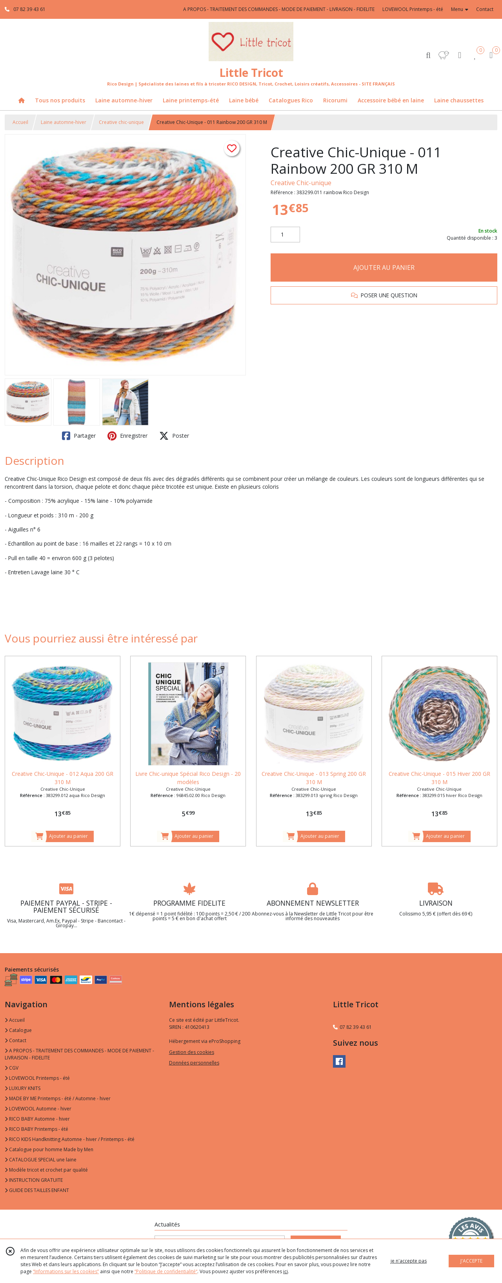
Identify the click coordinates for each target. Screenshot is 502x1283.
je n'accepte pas (409, 1261)
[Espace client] (459, 54)
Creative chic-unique (121, 122)
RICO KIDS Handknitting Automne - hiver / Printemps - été (70, 1139)
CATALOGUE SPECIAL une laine (40, 1159)
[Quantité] (285, 234)
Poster (174, 435)
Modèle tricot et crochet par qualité (46, 1170)
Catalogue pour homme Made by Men (49, 1149)
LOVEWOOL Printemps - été (37, 1078)
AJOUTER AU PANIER (384, 267)
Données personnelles (194, 1062)
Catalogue (18, 1030)
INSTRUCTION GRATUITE (34, 1180)
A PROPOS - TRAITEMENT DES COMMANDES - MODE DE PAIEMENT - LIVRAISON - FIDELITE (79, 1054)
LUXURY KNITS (22, 1088)
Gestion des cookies (191, 1052)
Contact (484, 9)
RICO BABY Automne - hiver (37, 1119)
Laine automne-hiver (63, 122)
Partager (79, 435)
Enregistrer (127, 435)
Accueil (20, 122)
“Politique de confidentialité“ (166, 1271)
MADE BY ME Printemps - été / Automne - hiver (58, 1098)
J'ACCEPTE (471, 1261)
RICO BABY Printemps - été (36, 1129)
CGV (11, 1068)
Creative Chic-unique (301, 182)
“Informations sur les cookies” (66, 1271)
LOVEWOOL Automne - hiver (38, 1108)
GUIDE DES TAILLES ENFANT (37, 1190)
